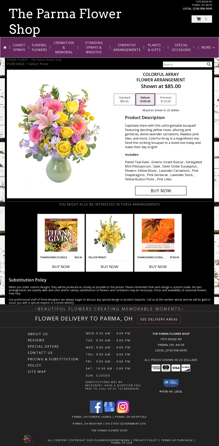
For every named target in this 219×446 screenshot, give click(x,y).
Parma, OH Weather (87, 423)
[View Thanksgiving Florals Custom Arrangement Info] (61, 235)
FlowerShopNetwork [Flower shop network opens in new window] (112, 440)
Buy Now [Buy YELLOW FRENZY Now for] (109, 266)
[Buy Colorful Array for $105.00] (161, 190)
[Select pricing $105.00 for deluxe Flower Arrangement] (145, 99)
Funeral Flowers (39, 47)
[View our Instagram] (123, 412)
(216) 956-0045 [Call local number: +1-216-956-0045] (202, 8)
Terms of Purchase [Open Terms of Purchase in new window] (177, 440)
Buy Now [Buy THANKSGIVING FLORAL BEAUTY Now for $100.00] (158, 266)
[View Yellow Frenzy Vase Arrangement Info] (109, 235)
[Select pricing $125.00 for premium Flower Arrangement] (165, 99)
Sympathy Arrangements (127, 47)
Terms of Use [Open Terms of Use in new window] (122, 442)
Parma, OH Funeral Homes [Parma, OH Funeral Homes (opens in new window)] (92, 416)
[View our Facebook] (96, 412)
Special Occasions (183, 47)
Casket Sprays (19, 47)
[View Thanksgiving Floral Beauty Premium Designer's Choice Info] (158, 235)
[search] (209, 64)
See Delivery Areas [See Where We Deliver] (159, 319)
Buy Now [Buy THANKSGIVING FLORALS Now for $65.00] (61, 266)
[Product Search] (184, 64)
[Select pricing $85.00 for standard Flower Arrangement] (124, 99)
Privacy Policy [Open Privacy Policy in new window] (146, 440)
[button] (201, 19)
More (208, 47)
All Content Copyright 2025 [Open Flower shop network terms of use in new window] (71, 440)
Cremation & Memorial (64, 47)
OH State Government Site (126, 423)
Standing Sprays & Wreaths (94, 47)
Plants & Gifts (156, 47)
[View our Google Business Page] (109, 412)
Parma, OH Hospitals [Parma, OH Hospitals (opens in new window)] (131, 416)
